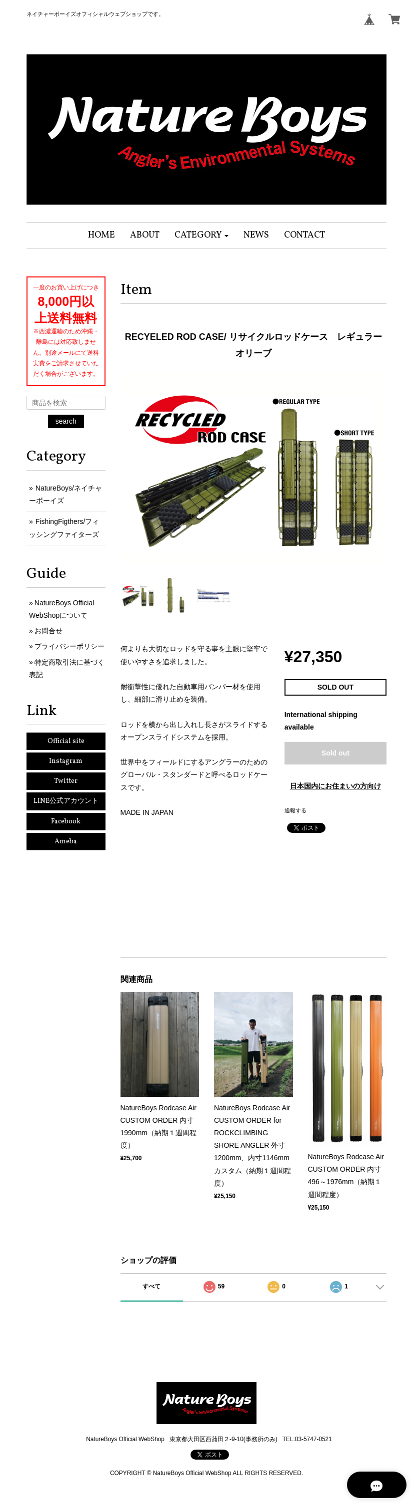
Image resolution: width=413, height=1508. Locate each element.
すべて (151, 1286)
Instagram (65, 761)
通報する (295, 810)
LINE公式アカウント (66, 801)
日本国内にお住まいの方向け (335, 786)
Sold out (336, 753)
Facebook (65, 821)
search (66, 421)
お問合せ (48, 631)
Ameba (65, 841)
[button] (201, 235)
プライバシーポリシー (69, 646)
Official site (66, 741)
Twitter (66, 781)
